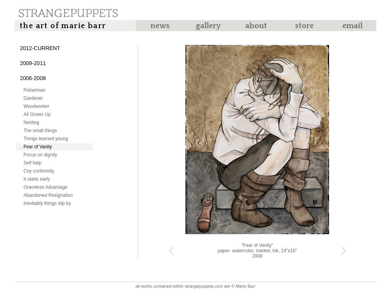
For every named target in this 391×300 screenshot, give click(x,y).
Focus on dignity (40, 155)
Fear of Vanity (37, 146)
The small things (40, 130)
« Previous (171, 250)
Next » (343, 250)
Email (353, 26)
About (256, 26)
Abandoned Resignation (48, 195)
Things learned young (45, 138)
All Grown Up (37, 114)
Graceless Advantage (45, 187)
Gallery (208, 26)
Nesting (31, 122)
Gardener (33, 98)
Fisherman (34, 90)
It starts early (36, 179)
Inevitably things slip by (47, 203)
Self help (32, 163)
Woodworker (36, 106)
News (160, 26)
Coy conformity (38, 171)
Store (304, 26)
